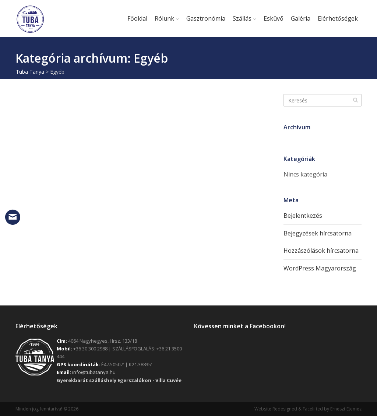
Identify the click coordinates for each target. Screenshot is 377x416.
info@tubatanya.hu (94, 372)
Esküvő (273, 18)
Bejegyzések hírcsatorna (317, 233)
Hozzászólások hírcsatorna (321, 251)
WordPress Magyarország (319, 268)
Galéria (300, 18)
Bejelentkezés (302, 216)
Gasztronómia (205, 18)
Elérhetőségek (338, 18)
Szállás (242, 18)
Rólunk (164, 18)
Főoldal (137, 18)
